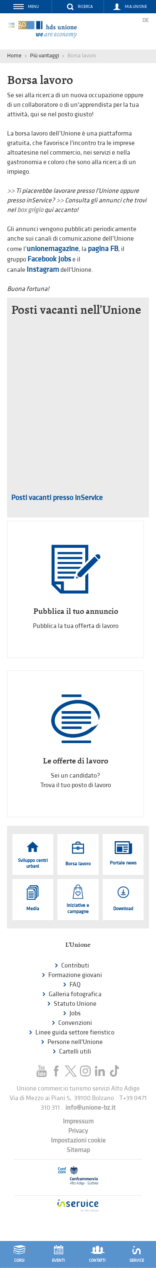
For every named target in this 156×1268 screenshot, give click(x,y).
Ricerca (85, 6)
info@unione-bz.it (90, 1108)
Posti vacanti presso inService (57, 497)
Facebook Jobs (49, 259)
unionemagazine (53, 248)
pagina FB (103, 248)
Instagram (43, 269)
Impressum (78, 1121)
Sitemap (78, 1150)
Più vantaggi (44, 55)
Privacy (78, 1131)
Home (14, 55)
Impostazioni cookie (78, 1141)
